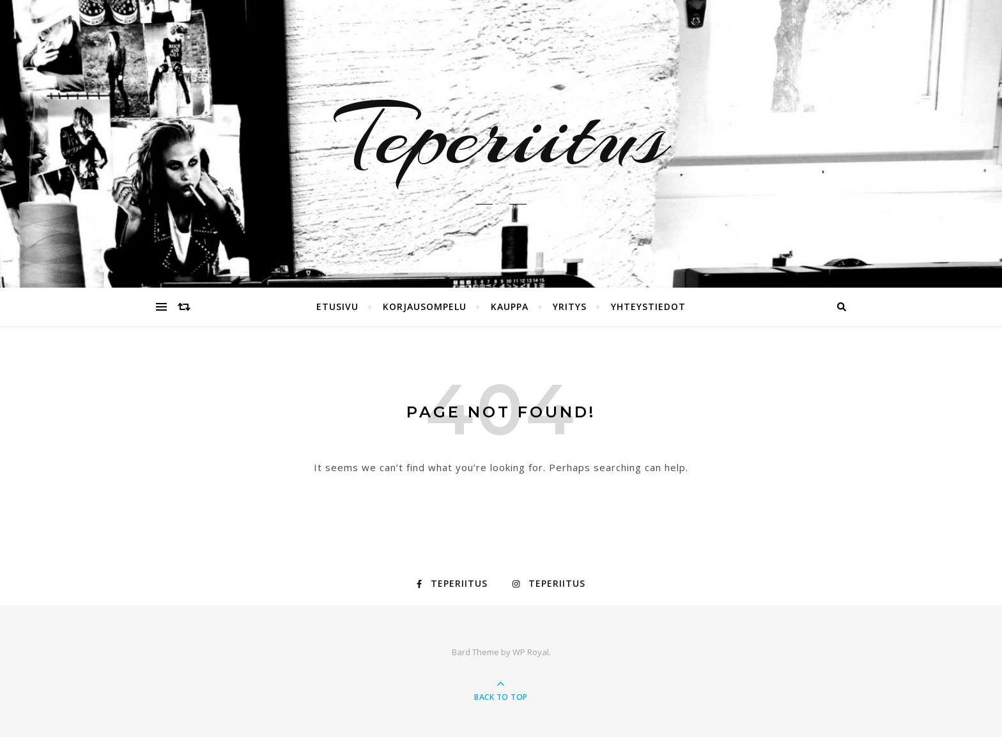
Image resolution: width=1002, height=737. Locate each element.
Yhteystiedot (648, 306)
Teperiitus (501, 136)
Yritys (570, 306)
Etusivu (337, 306)
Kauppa (509, 306)
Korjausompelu (424, 306)
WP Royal (531, 652)
